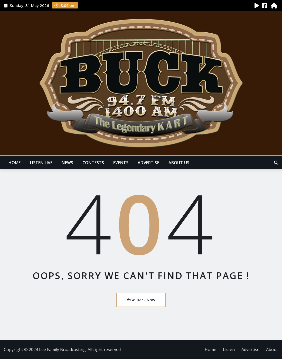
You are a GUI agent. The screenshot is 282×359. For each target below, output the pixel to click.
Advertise (148, 162)
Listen (229, 349)
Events (120, 162)
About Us (178, 162)
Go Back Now (141, 299)
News (67, 162)
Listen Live (41, 162)
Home (14, 162)
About (272, 349)
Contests (93, 162)
